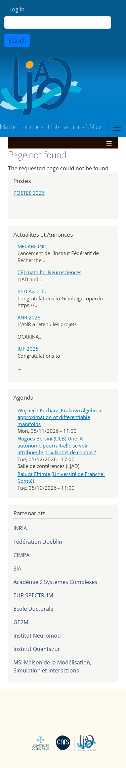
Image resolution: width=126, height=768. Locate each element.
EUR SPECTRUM (33, 595)
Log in (17, 9)
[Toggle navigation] (116, 127)
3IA (17, 568)
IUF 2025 (28, 348)
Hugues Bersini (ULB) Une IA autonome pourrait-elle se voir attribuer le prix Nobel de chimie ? (56, 445)
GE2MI (21, 622)
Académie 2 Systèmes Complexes (55, 582)
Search (17, 40)
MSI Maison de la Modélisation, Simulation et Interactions (52, 666)
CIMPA (21, 555)
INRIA (20, 528)
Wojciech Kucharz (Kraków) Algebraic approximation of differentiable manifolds (59, 417)
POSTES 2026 (29, 192)
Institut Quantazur (36, 649)
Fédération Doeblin (37, 541)
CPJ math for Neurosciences (49, 272)
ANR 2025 (29, 317)
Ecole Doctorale (33, 608)
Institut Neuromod (37, 635)
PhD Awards (31, 291)
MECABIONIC (32, 246)
